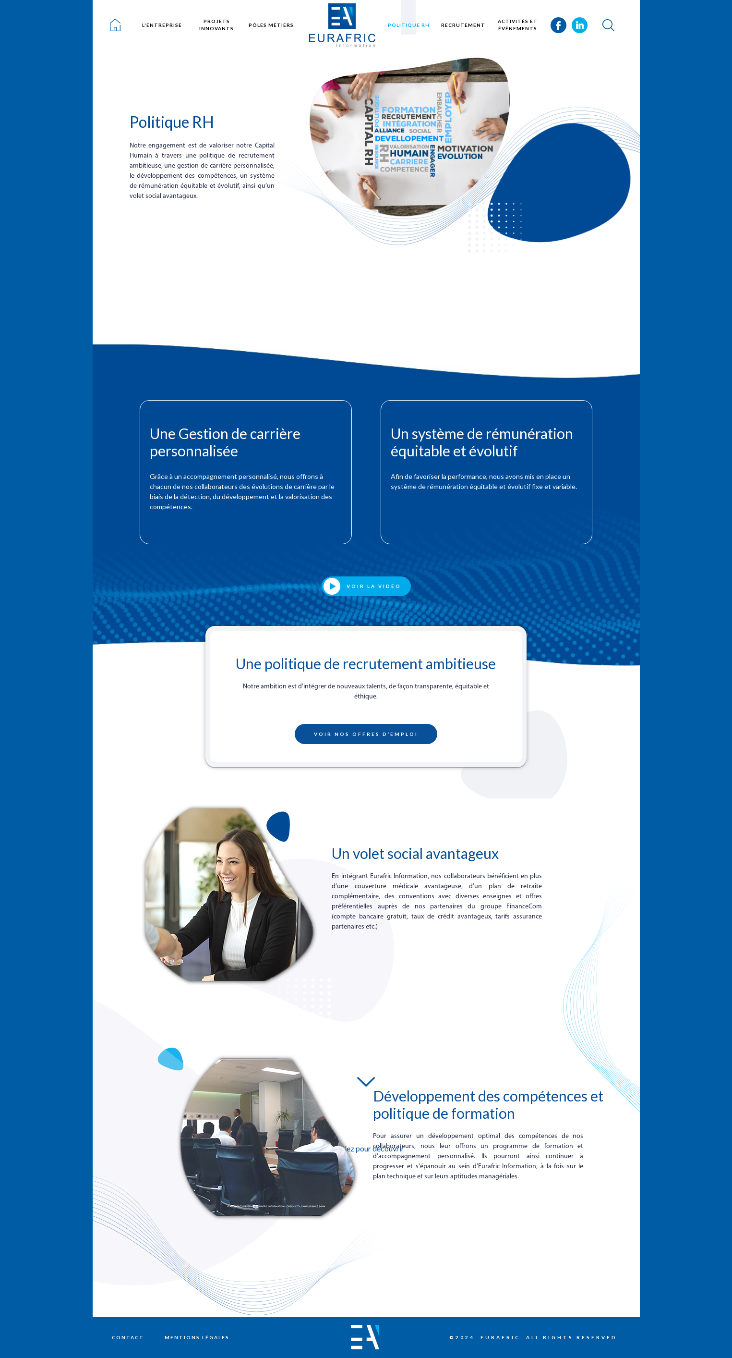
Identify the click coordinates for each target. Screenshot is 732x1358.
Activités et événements (518, 24)
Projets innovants (216, 24)
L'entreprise (162, 25)
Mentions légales (197, 1337)
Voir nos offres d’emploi (366, 734)
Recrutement (463, 25)
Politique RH (409, 25)
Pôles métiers (271, 25)
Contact (128, 1337)
